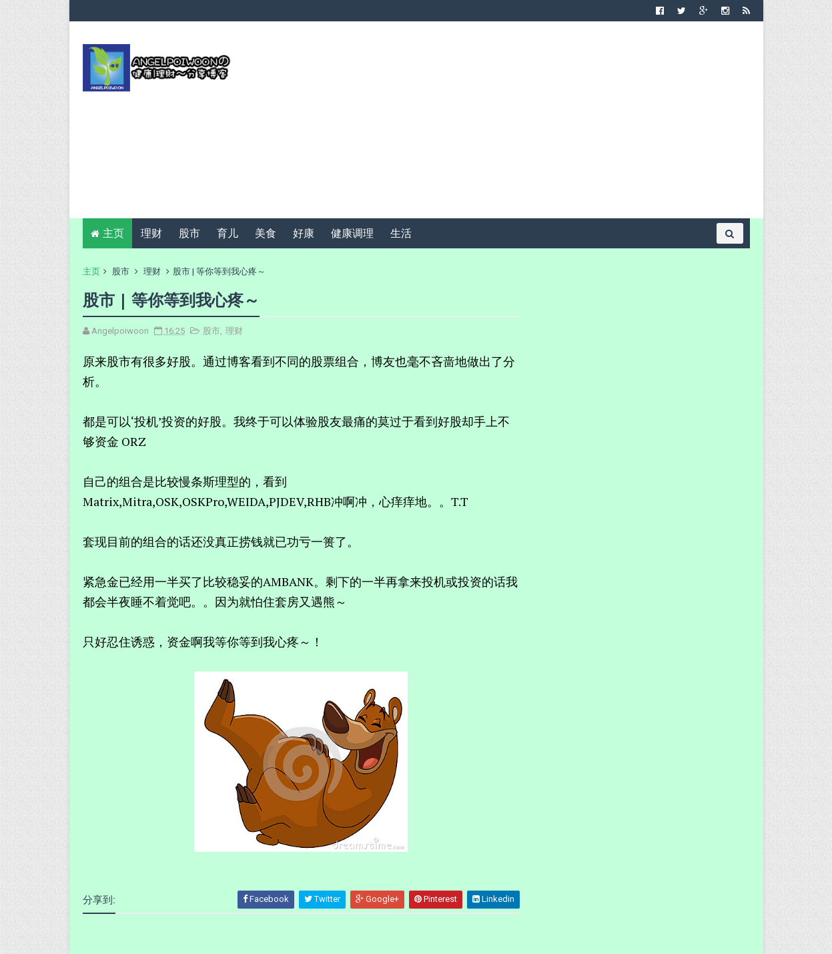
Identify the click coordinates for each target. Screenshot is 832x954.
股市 (189, 233)
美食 (265, 233)
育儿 (227, 233)
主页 (113, 233)
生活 (401, 233)
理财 (151, 233)
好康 (303, 233)
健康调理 (352, 233)
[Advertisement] (507, 124)
